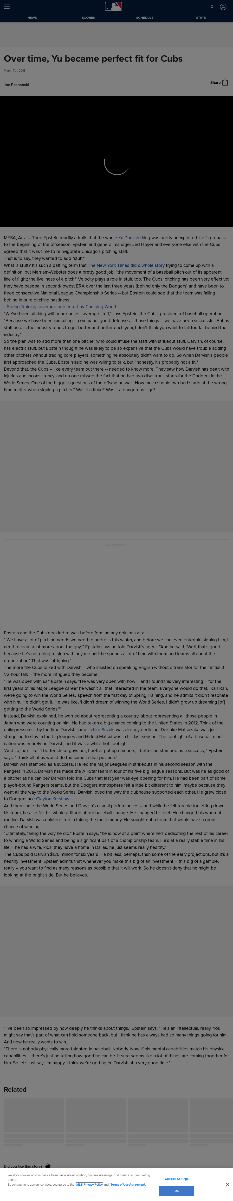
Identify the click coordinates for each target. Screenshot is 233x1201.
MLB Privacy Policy (89, 1185)
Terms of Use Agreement (127, 1185)
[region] (116, 1184)
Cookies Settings (176, 1179)
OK (177, 1191)
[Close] (227, 1184)
